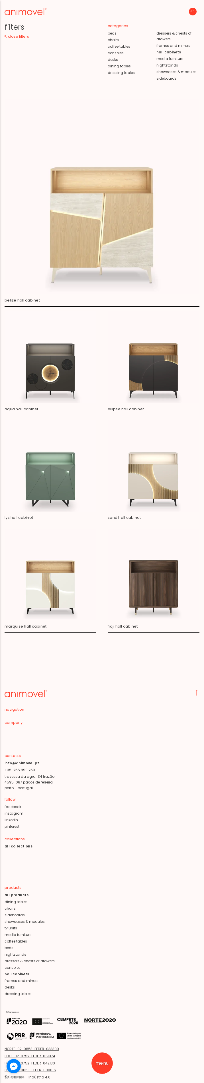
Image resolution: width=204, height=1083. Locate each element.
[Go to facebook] (14, 1066)
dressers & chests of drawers (173, 36)
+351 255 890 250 (20, 769)
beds (112, 33)
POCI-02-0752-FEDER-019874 (30, 1056)
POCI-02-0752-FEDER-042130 (30, 1063)
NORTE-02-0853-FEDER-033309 (32, 1048)
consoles (116, 53)
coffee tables (119, 46)
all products (17, 895)
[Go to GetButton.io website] (14, 1077)
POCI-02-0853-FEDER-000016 (30, 1070)
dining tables (119, 66)
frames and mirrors (173, 45)
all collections (18, 846)
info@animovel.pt (22, 763)
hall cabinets (17, 974)
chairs (113, 39)
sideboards (166, 78)
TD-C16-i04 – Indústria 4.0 (27, 1077)
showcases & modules (176, 71)
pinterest (12, 826)
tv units (11, 928)
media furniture (169, 58)
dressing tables (121, 72)
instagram (14, 813)
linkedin (11, 819)
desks (113, 59)
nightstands (167, 65)
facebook (13, 806)
